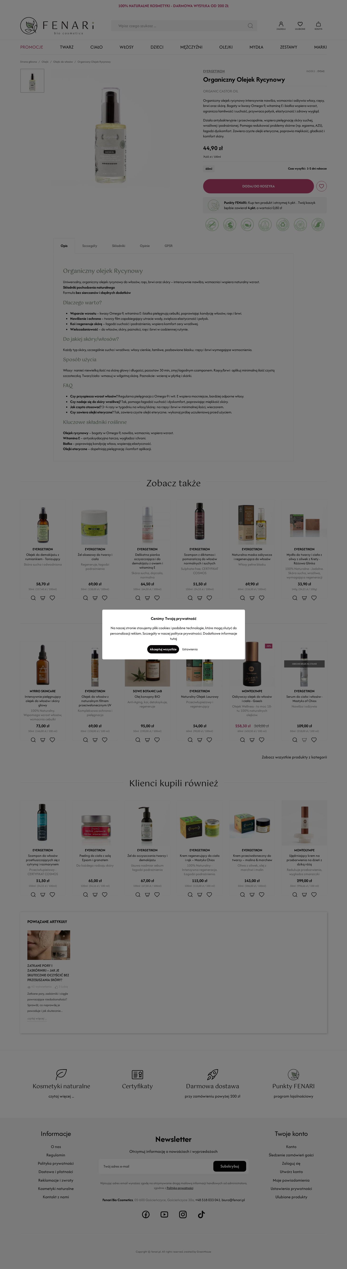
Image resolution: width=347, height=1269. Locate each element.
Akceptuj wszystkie (163, 649)
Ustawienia (190, 649)
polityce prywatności (186, 633)
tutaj (173, 638)
